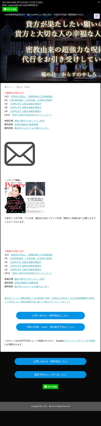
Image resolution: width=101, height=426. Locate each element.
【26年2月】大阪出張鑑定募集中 (25, 110)
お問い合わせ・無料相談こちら (50, 360)
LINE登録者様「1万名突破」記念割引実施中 (31, 99)
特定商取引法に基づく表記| (35, 301)
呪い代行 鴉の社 (47, 405)
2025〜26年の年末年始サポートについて (32, 114)
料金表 (25, 297)
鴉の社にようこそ (13, 297)
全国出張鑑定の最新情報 (26, 123)
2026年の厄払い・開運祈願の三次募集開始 (32, 95)
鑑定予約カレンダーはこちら (50, 373)
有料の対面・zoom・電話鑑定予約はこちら (50, 326)
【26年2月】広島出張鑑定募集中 (25, 103)
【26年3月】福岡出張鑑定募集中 (25, 106)
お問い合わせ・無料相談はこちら (50, 314)
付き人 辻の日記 (71, 297)
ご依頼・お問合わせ (52, 297)
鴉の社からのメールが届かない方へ (31, 127)
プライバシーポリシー (60, 301)
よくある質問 (35, 297)
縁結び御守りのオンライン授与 (29, 120)
